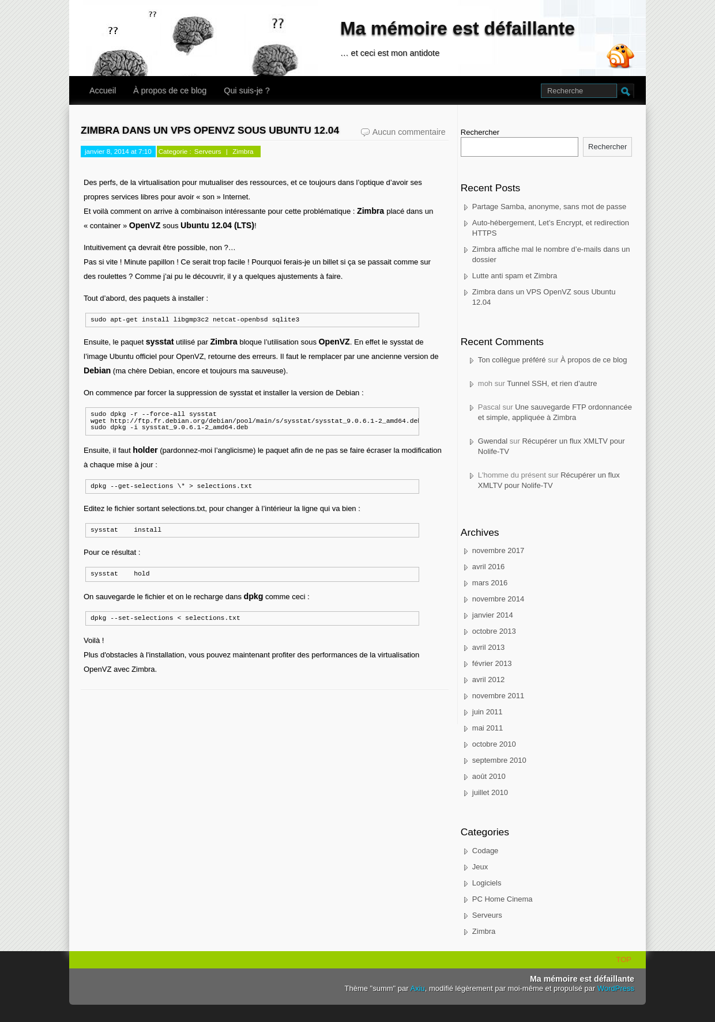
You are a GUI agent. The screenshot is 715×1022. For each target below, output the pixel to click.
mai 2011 (487, 728)
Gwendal (492, 441)
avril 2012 (488, 679)
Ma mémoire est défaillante (457, 28)
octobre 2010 (494, 744)
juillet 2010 (490, 792)
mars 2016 (489, 582)
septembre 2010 (499, 760)
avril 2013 (488, 647)
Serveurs (207, 151)
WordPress (615, 988)
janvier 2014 (492, 615)
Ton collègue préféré (512, 359)
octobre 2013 (494, 631)
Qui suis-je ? (246, 90)
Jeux (480, 866)
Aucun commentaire (410, 132)
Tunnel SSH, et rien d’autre (552, 383)
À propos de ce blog (169, 90)
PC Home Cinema (502, 899)
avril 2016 (488, 566)
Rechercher (480, 132)
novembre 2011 (498, 695)
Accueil (102, 90)
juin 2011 (487, 711)
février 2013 (492, 663)
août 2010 (489, 776)
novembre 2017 (498, 550)
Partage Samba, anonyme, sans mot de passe (549, 206)
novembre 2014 (498, 599)
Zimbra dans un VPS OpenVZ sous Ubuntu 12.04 (210, 130)
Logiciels (487, 883)
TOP (624, 959)
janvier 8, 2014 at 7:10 (118, 151)
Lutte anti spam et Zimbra (514, 275)
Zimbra (242, 151)
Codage (485, 850)
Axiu (418, 988)
